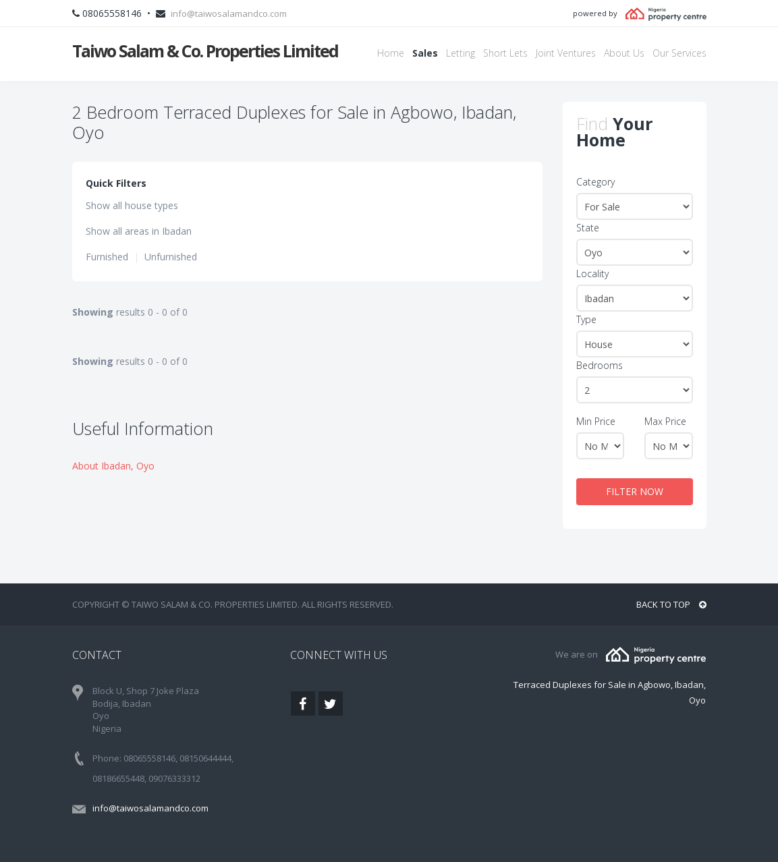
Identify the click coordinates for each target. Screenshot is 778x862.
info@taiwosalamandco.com (229, 13)
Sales (425, 53)
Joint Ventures (566, 53)
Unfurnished (170, 256)
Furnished (107, 256)
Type (586, 319)
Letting (460, 53)
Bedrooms (599, 365)
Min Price (595, 421)
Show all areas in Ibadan (139, 231)
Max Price (665, 421)
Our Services (679, 53)
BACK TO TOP (671, 604)
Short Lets (505, 53)
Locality (592, 273)
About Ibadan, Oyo (113, 465)
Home (390, 53)
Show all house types (132, 205)
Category (595, 181)
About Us (624, 53)
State (587, 227)
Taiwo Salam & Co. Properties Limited (205, 50)
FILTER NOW (634, 491)
